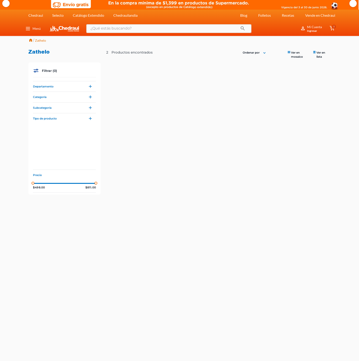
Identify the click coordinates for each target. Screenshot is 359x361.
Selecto (58, 15)
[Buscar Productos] (242, 29)
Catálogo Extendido (88, 15)
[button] (64, 86)
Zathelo (40, 40)
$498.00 (39, 187)
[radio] (298, 54)
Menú (33, 28)
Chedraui (35, 15)
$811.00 (90, 187)
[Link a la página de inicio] (30, 40)
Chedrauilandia (125, 15)
